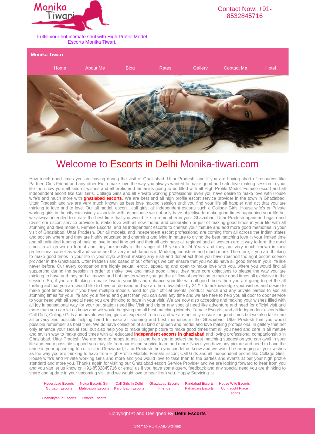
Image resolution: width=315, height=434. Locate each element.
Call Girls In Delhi (129, 383)
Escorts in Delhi (144, 164)
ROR (153, 426)
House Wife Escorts (234, 383)
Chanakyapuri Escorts (59, 398)
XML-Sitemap (169, 426)
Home (60, 68)
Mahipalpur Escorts (94, 388)
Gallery (200, 68)
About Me (95, 68)
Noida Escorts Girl (94, 383)
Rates (165, 68)
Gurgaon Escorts (59, 388)
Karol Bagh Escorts (129, 388)
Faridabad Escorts (199, 383)
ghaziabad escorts (103, 198)
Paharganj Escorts (199, 388)
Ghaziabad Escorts (164, 383)
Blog (130, 68)
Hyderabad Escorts (59, 383)
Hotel (270, 68)
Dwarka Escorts (94, 398)
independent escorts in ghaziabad (169, 334)
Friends (164, 388)
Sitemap (141, 426)
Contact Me (235, 68)
